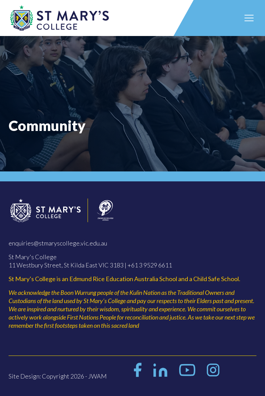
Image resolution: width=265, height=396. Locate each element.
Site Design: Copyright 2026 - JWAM (58, 376)
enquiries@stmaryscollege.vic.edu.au (58, 243)
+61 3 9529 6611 (149, 265)
